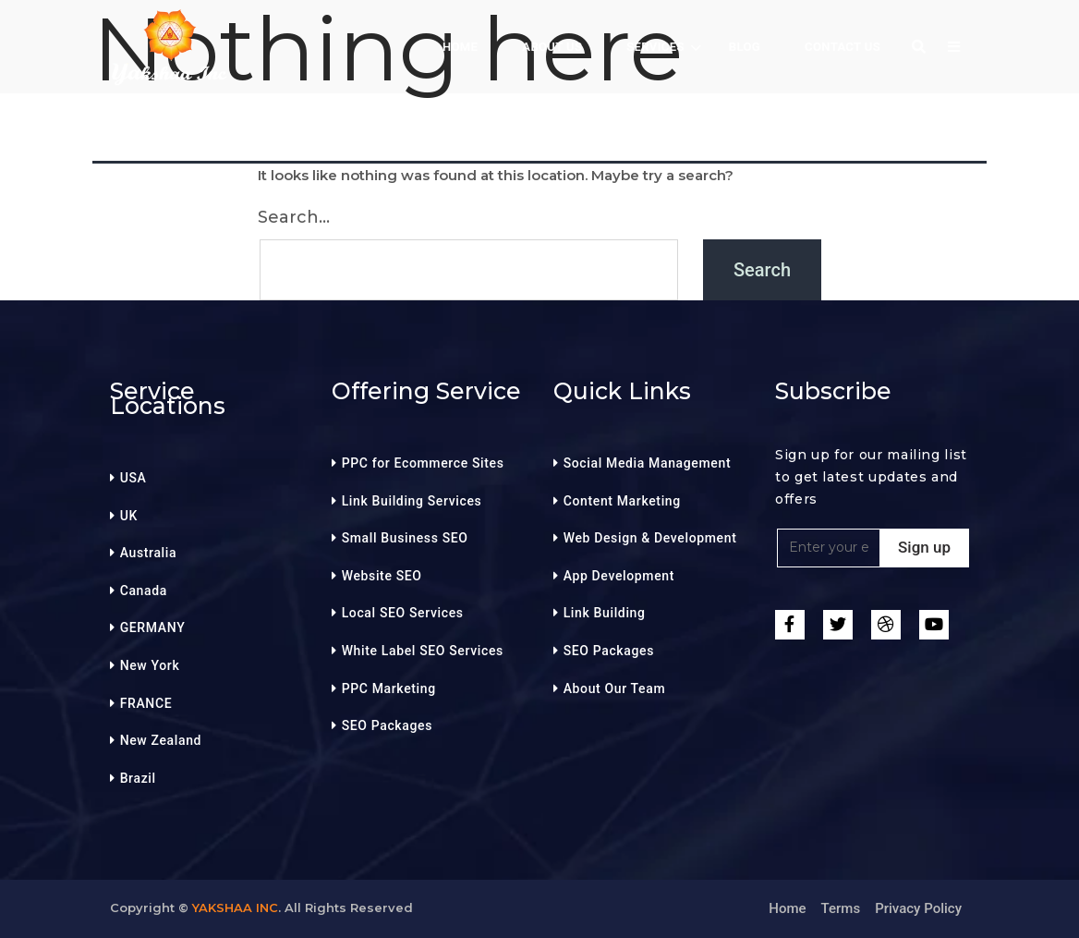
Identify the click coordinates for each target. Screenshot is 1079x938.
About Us (552, 47)
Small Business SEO (405, 537)
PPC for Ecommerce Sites (423, 463)
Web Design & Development (650, 537)
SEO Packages (387, 725)
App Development (619, 575)
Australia (148, 552)
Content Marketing (622, 500)
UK (129, 515)
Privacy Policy (918, 908)
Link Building (605, 612)
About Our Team (615, 688)
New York (150, 665)
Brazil (138, 778)
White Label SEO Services (422, 650)
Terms (841, 908)
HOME (460, 47)
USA (133, 477)
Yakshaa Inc (235, 907)
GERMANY (153, 627)
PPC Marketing (389, 688)
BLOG (744, 47)
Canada (143, 590)
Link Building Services (412, 500)
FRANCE (146, 703)
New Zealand (160, 740)
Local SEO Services (403, 612)
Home (787, 908)
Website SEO (382, 575)
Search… (294, 217)
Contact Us (842, 47)
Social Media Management (648, 463)
